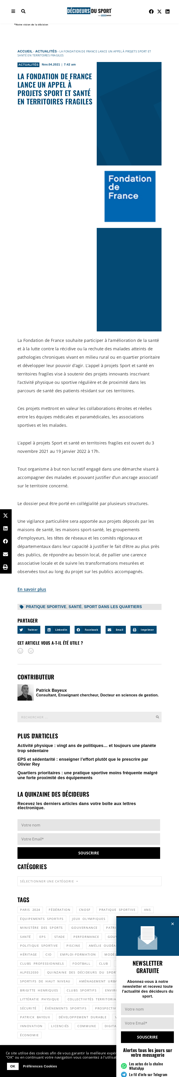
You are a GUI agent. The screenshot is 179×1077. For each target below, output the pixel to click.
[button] (172, 1029)
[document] (89, 538)
